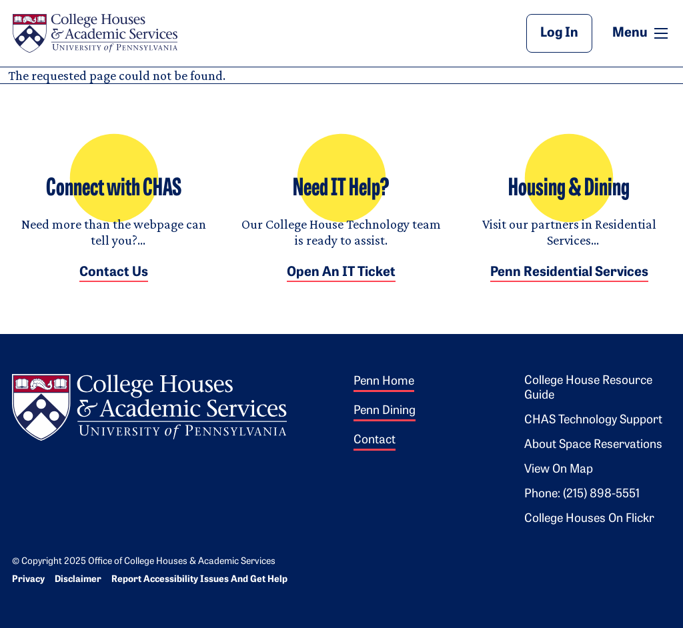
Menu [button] (641, 32)
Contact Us (113, 272)
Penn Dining (385, 411)
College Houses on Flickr (589, 519)
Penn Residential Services (569, 272)
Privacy (28, 580)
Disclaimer (78, 580)
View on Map (558, 469)
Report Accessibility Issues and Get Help (199, 580)
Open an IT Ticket (341, 272)
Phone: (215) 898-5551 (582, 494)
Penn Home (384, 381)
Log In (559, 33)
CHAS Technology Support (593, 420)
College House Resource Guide (588, 388)
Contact (375, 440)
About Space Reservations (593, 445)
